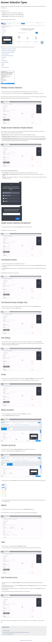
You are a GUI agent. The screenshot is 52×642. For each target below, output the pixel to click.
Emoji (3, 59)
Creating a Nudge (6, 630)
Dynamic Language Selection (8, 634)
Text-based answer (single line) (7, 55)
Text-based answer (5, 53)
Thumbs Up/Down (5, 62)
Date (3, 65)
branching (9, 500)
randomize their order (10, 93)
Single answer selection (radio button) (8, 50)
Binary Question (4, 60)
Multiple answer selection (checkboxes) (9, 48)
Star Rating (4, 57)
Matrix (3, 64)
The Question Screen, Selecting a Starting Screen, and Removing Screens (16, 632)
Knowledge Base (29, 640)
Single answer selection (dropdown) (8, 52)
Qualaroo (2, 6)
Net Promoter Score (5, 67)
